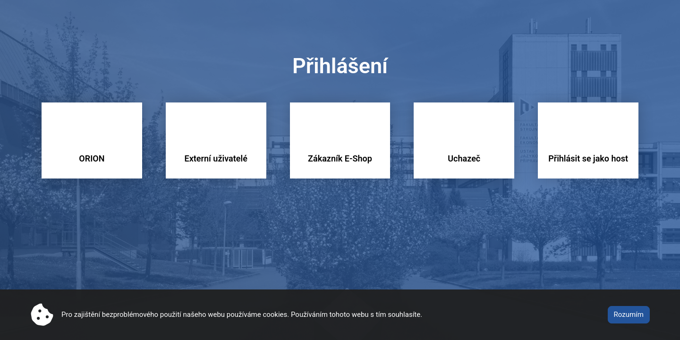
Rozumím (629, 314)
